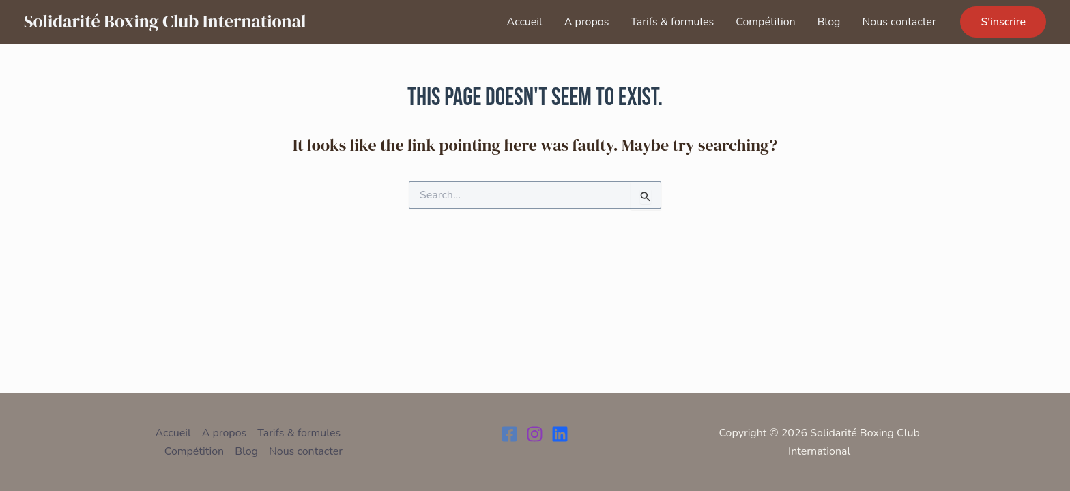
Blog (829, 21)
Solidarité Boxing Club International (165, 21)
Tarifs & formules (672, 21)
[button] (1003, 22)
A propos (586, 21)
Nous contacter (899, 21)
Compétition (765, 21)
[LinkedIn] (559, 434)
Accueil (525, 21)
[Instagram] (534, 434)
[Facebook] (509, 434)
